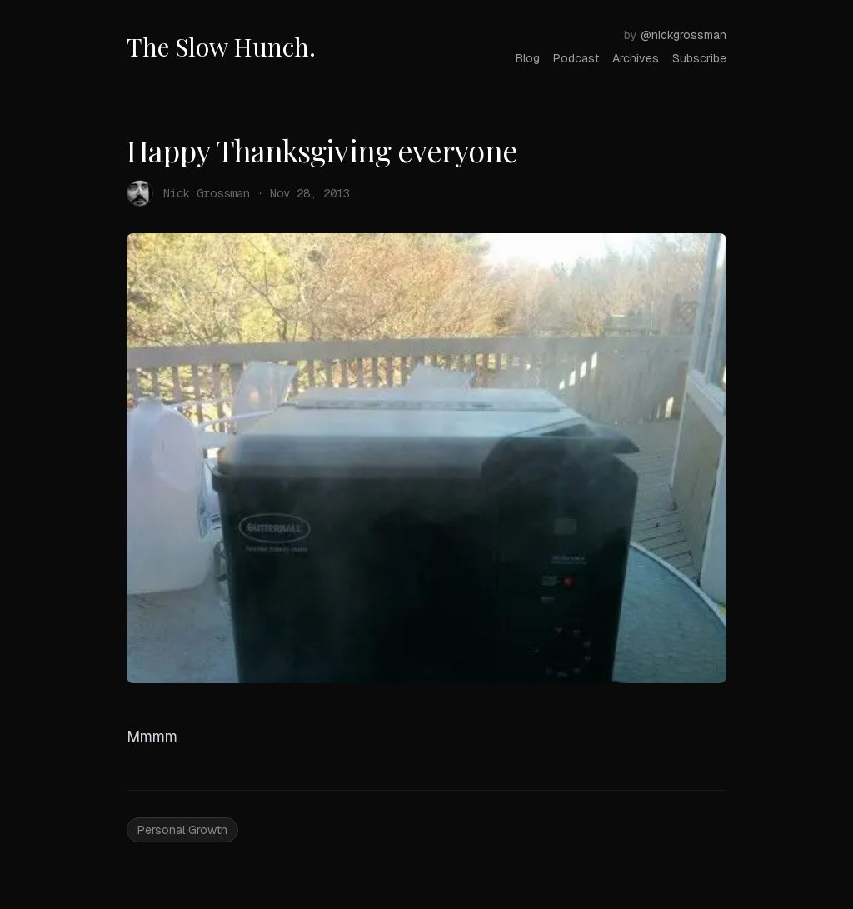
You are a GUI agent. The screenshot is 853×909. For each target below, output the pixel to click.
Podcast (576, 58)
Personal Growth (182, 829)
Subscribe (699, 58)
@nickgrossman (683, 34)
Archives (635, 58)
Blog (528, 58)
